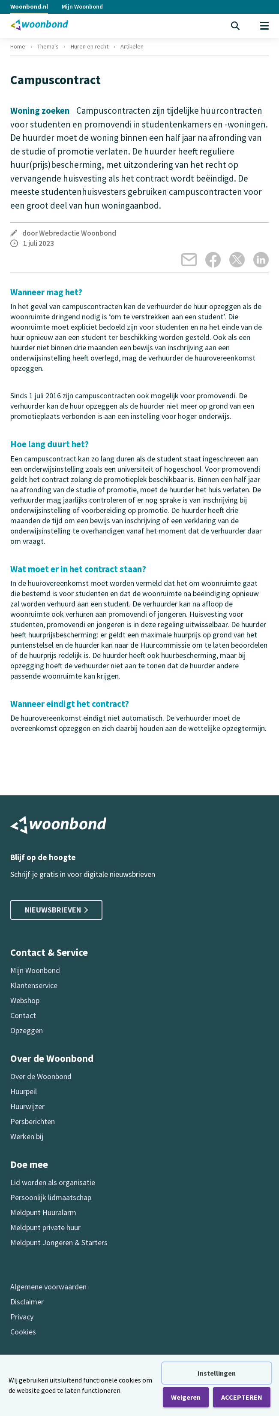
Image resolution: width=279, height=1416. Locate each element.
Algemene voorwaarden (48, 1287)
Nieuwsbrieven (56, 910)
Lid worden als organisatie (52, 1182)
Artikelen (132, 46)
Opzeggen (26, 1030)
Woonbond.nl (29, 6)
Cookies (23, 1332)
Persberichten (32, 1121)
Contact (23, 1015)
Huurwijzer (27, 1106)
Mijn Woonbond (82, 6)
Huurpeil (23, 1091)
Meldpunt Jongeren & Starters (59, 1242)
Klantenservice (33, 985)
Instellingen (217, 1373)
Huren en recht (89, 46)
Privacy (21, 1317)
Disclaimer (27, 1302)
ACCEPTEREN (241, 1397)
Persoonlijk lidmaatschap (50, 1197)
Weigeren (186, 1397)
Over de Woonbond (41, 1076)
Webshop (24, 1000)
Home (17, 46)
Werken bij (26, 1136)
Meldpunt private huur (45, 1227)
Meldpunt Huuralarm (43, 1212)
